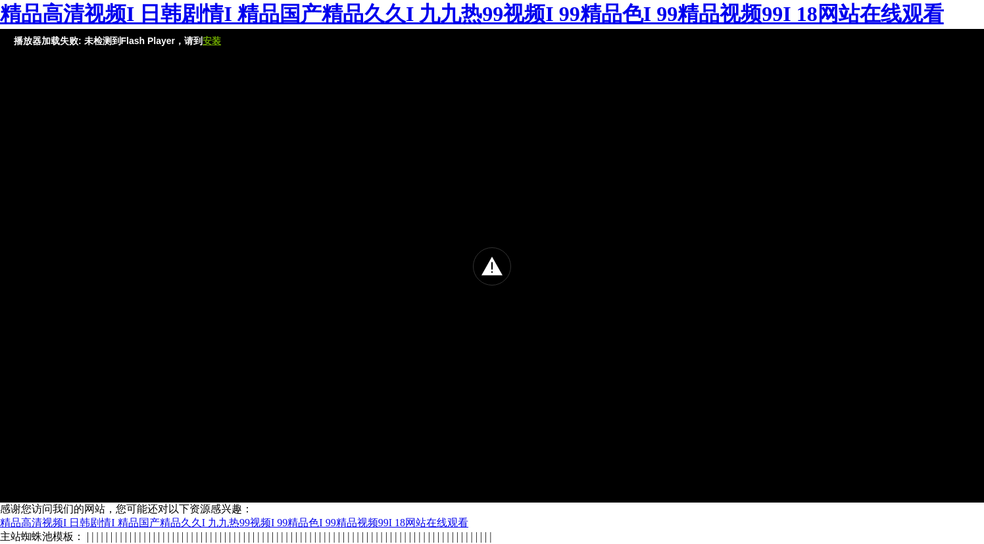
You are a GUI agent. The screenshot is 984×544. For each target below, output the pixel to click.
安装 (212, 41)
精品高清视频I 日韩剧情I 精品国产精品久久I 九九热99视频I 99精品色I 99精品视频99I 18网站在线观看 (472, 14)
